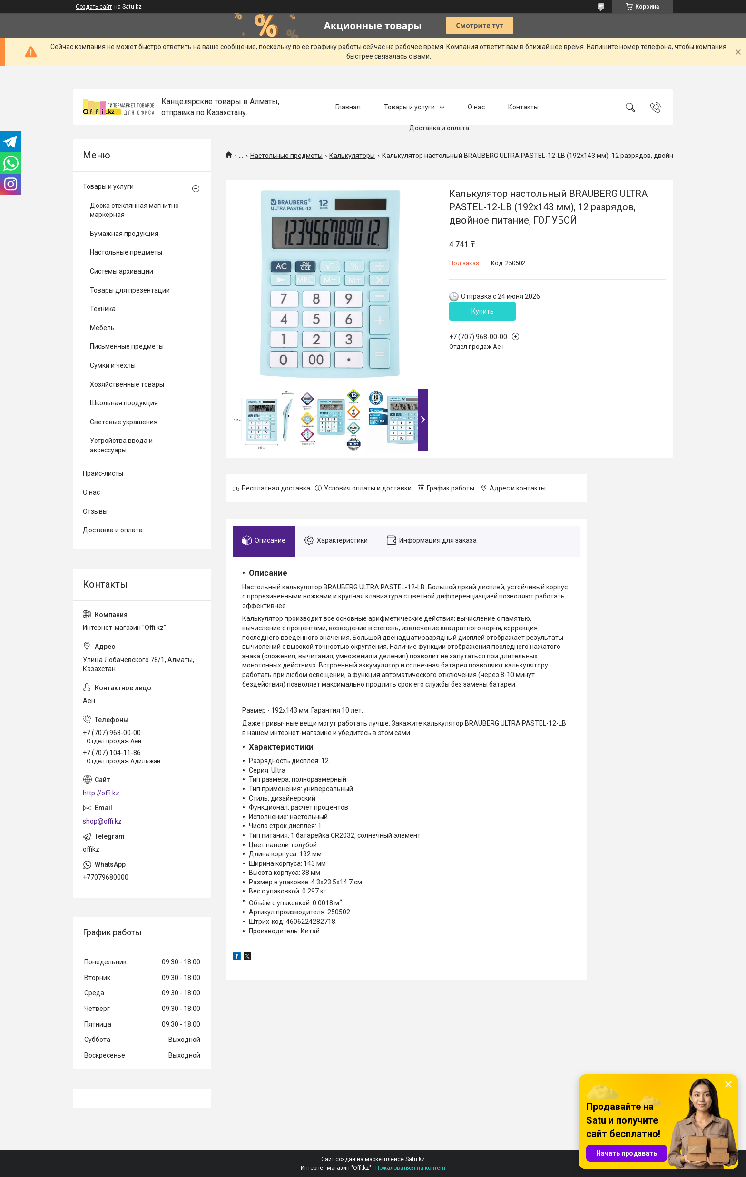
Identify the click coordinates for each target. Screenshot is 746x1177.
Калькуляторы (352, 155)
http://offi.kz (101, 793)
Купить (482, 311)
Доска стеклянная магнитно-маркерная (135, 210)
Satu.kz (415, 1159)
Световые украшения (123, 422)
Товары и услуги (409, 107)
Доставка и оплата (439, 128)
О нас (476, 107)
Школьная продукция (124, 403)
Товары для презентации (130, 290)
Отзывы (95, 511)
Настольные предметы (286, 155)
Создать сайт (94, 6)
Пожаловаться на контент (410, 1168)
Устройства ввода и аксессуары (121, 445)
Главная (348, 107)
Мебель (102, 328)
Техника (103, 309)
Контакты (523, 107)
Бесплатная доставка (276, 488)
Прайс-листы (103, 473)
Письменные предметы (127, 346)
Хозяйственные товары (127, 384)
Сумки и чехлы (113, 365)
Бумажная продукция (124, 233)
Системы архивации (121, 271)
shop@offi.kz (102, 821)
